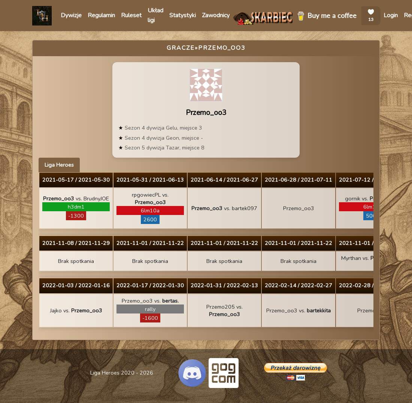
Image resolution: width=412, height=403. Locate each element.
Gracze (181, 48)
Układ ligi (155, 15)
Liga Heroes (59, 165)
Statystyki (182, 15)
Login (391, 15)
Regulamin (101, 15)
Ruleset (131, 15)
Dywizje (71, 15)
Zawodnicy (216, 15)
